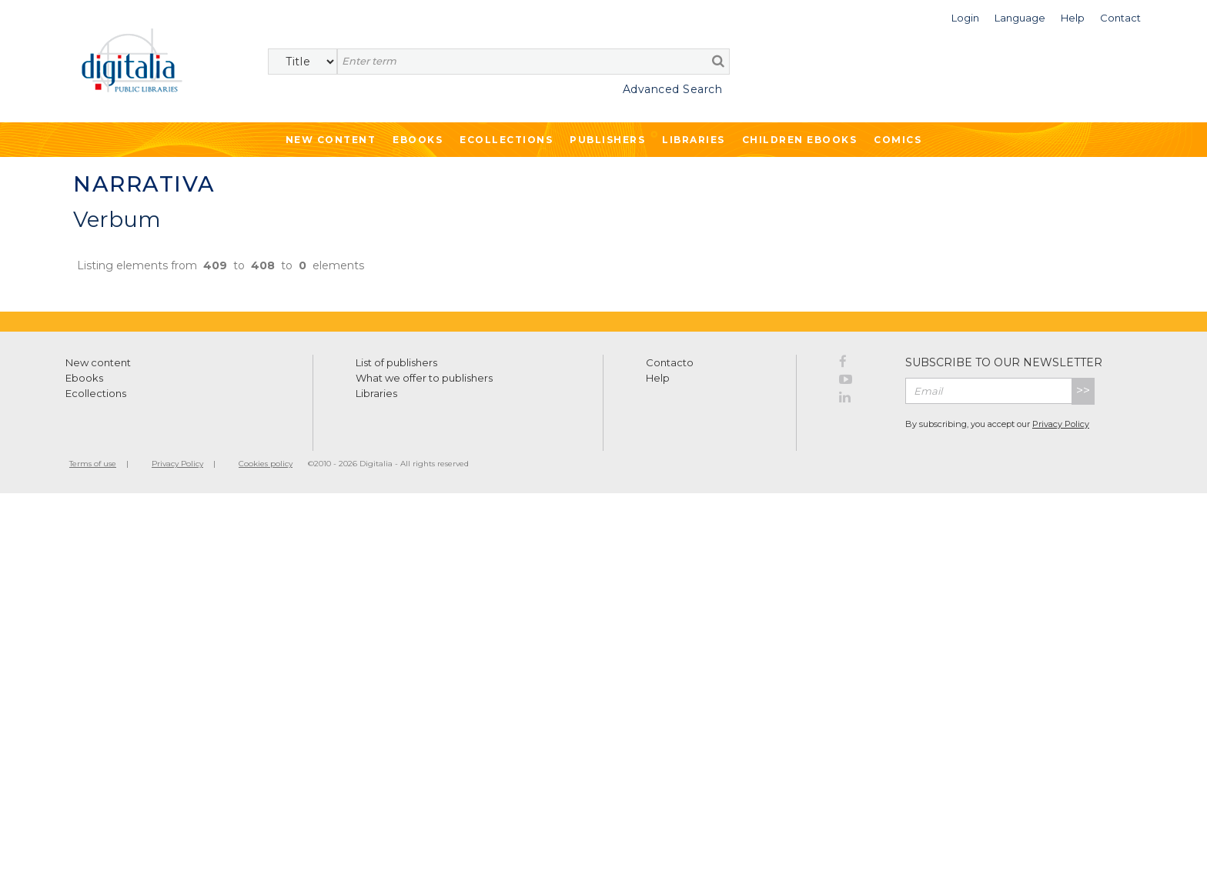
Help (658, 378)
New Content (331, 139)
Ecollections (506, 139)
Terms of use (92, 464)
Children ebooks (800, 139)
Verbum (117, 219)
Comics (897, 139)
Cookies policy (266, 464)
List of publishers (396, 362)
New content (98, 362)
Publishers (607, 139)
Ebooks (418, 139)
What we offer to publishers (424, 378)
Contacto (670, 362)
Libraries (693, 139)
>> (1083, 390)
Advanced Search (673, 89)
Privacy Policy (1060, 424)
